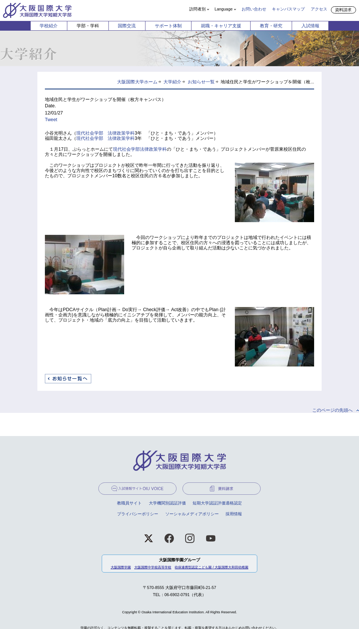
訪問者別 (197, 9)
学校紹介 (49, 25)
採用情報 (233, 514)
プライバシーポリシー (137, 514)
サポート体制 (168, 25)
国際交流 (127, 25)
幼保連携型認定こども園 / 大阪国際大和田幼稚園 (211, 567)
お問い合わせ (254, 9)
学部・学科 (88, 25)
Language (224, 9)
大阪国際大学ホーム (137, 81)
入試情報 (310, 25)
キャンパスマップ (288, 9)
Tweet (51, 119)
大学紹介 (172, 81)
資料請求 (343, 9)
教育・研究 (271, 25)
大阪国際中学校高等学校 (152, 567)
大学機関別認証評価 (167, 503)
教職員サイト (129, 503)
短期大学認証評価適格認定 (217, 503)
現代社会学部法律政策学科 (140, 149)
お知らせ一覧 (201, 81)
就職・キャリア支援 (221, 25)
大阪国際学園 (121, 567)
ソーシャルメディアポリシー (192, 514)
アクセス (319, 9)
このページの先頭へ (332, 410)
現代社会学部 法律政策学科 (105, 133)
